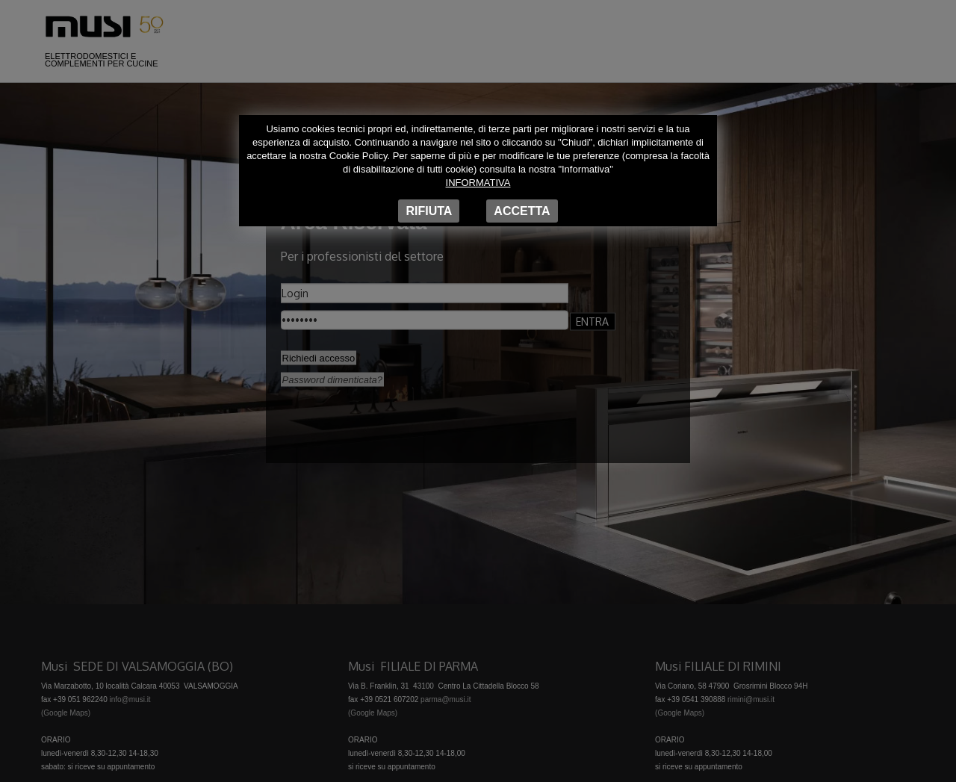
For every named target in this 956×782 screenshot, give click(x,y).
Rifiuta (429, 211)
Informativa (478, 182)
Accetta (522, 211)
